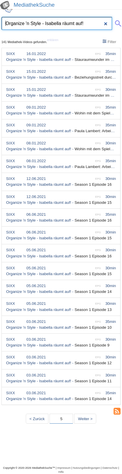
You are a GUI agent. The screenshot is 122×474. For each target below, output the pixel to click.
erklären (53, 40)
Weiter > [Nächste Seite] (85, 419)
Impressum (63, 467)
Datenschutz (109, 467)
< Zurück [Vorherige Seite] (37, 419)
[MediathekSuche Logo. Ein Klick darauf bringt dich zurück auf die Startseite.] (6, 7)
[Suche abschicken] (117, 22)
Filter (109, 41)
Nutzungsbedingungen (86, 467)
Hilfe (61, 471)
